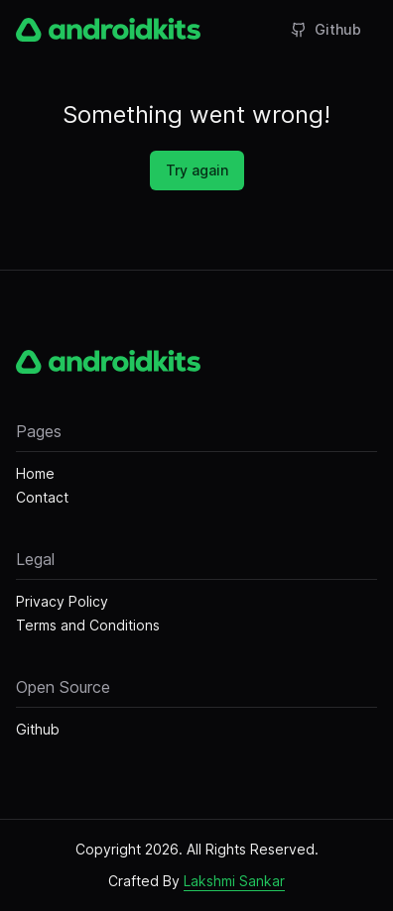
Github (326, 29)
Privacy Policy (62, 601)
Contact (42, 497)
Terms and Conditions (88, 625)
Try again (197, 170)
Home (35, 473)
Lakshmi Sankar (234, 880)
